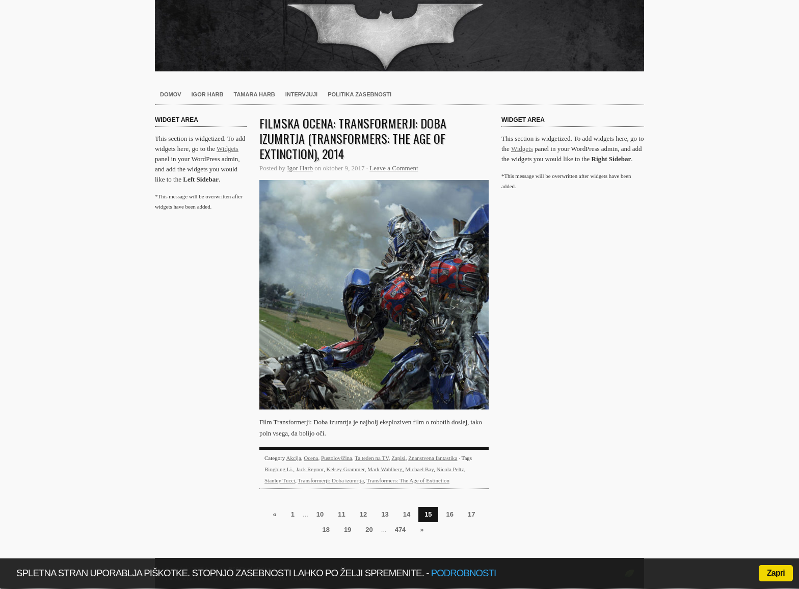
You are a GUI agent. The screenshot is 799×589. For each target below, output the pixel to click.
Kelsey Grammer (345, 469)
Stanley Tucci (279, 480)
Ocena (311, 458)
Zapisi (398, 458)
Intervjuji (301, 94)
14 (406, 514)
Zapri (776, 573)
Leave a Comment (393, 168)
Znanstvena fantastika (432, 458)
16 (450, 514)
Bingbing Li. (278, 469)
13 (384, 514)
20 (368, 529)
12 (363, 514)
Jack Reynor (310, 469)
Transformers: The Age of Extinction (408, 480)
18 (325, 529)
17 (471, 514)
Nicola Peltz (450, 469)
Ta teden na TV (371, 458)
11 (341, 514)
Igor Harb (208, 94)
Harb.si (399, 35)
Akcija (293, 458)
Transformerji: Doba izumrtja (331, 480)
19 (347, 529)
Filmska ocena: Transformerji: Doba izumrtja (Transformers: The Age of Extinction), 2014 (352, 138)
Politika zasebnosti (359, 94)
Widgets (227, 148)
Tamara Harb (254, 94)
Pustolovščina (336, 458)
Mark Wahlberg (385, 469)
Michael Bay (419, 469)
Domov (170, 94)
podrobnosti (463, 573)
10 (320, 514)
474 (400, 529)
